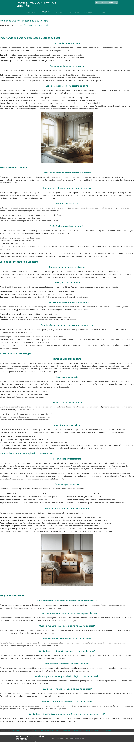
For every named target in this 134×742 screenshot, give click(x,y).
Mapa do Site (80, 738)
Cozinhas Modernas (62, 730)
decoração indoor (98, 730)
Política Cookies (54, 738)
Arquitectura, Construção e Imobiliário (36, 4)
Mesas (108, 730)
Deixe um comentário (41, 25)
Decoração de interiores (80, 730)
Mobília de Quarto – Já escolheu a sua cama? (24, 20)
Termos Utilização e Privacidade (67, 738)
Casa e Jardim (17, 730)
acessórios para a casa (44, 730)
